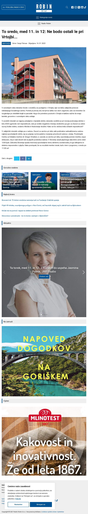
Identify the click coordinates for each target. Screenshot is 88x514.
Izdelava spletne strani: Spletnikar (53, 512)
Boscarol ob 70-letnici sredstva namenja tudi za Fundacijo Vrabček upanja (30, 200)
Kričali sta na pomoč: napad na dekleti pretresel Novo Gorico (25, 211)
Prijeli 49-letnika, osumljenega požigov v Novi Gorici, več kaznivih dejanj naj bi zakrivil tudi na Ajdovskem (41, 205)
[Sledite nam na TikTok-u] (85, 7)
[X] (16, 158)
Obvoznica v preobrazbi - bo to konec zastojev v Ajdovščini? (25, 216)
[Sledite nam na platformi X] (79, 7)
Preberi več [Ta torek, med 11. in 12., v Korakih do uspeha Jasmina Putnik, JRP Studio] (44, 276)
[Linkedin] (29, 158)
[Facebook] (23, 158)
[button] (13, 7)
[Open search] (67, 7)
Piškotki (18, 499)
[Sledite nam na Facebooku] (72, 7)
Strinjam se (41, 504)
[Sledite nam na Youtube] (82, 7)
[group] (44, 361)
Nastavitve (18, 504)
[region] (30, 496)
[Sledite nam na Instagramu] (75, 7)
